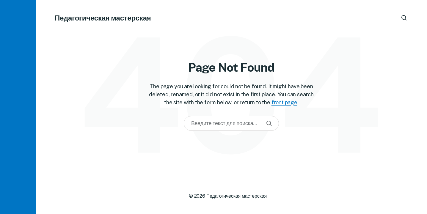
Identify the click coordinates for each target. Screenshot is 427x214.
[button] (18, 107)
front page (284, 102)
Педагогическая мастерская (103, 17)
